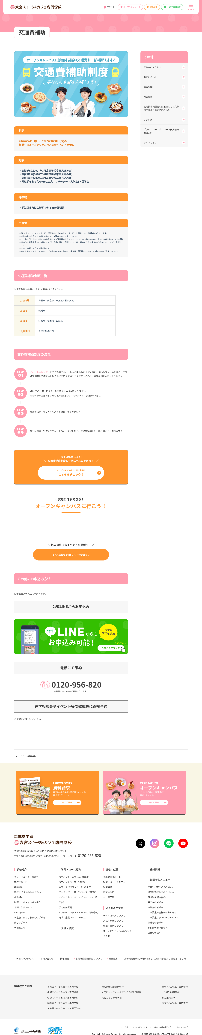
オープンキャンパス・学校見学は (71, 472)
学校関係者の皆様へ (158, 927)
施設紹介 (18, 897)
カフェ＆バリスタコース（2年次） (76, 887)
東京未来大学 (168, 997)
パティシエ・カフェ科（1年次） (75, 877)
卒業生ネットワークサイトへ (164, 917)
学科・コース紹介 (71, 869)
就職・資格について (113, 925)
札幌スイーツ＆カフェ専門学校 (62, 992)
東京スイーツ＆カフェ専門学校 (62, 986)
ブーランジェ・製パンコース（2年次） (78, 892)
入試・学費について (113, 920)
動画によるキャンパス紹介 (27, 902)
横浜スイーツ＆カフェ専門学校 (62, 1003)
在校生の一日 (20, 882)
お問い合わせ (150, 77)
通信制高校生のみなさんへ (161, 892)
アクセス (110, 7)
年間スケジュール (23, 907)
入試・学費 (67, 928)
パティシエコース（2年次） (72, 882)
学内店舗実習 (65, 907)
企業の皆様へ (154, 932)
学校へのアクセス (152, 67)
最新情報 (155, 869)
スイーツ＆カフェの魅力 (26, 877)
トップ (18, 756)
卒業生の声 (108, 892)
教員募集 (148, 96)
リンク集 (148, 119)
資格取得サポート (112, 877)
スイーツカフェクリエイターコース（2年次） (78, 900)
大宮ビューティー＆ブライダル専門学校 (121, 992)
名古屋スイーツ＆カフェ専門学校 (63, 1008)
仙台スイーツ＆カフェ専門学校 (62, 997)
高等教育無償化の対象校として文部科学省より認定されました (161, 108)
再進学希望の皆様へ (158, 897)
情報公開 (148, 86)
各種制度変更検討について (89, 958)
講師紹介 (18, 887)
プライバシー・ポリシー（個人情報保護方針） (161, 131)
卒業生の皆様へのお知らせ (163, 912)
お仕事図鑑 (108, 897)
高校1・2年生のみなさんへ (27, 892)
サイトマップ (150, 142)
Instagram (19, 912)
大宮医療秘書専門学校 (113, 986)
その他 (106, 935)
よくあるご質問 (114, 908)
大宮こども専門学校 (112, 997)
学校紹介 (22, 869)
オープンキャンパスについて (117, 930)
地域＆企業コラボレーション (73, 917)
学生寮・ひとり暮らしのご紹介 (29, 917)
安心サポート (20, 922)
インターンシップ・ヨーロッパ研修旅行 (78, 912)
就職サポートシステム (114, 882)
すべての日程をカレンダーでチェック (71, 554)
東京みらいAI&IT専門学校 (175, 1003)
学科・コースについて (114, 915)
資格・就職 (112, 869)
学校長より (19, 927)
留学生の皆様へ (155, 902)
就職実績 (107, 887)
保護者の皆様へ (155, 922)
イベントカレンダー (40, 372)
